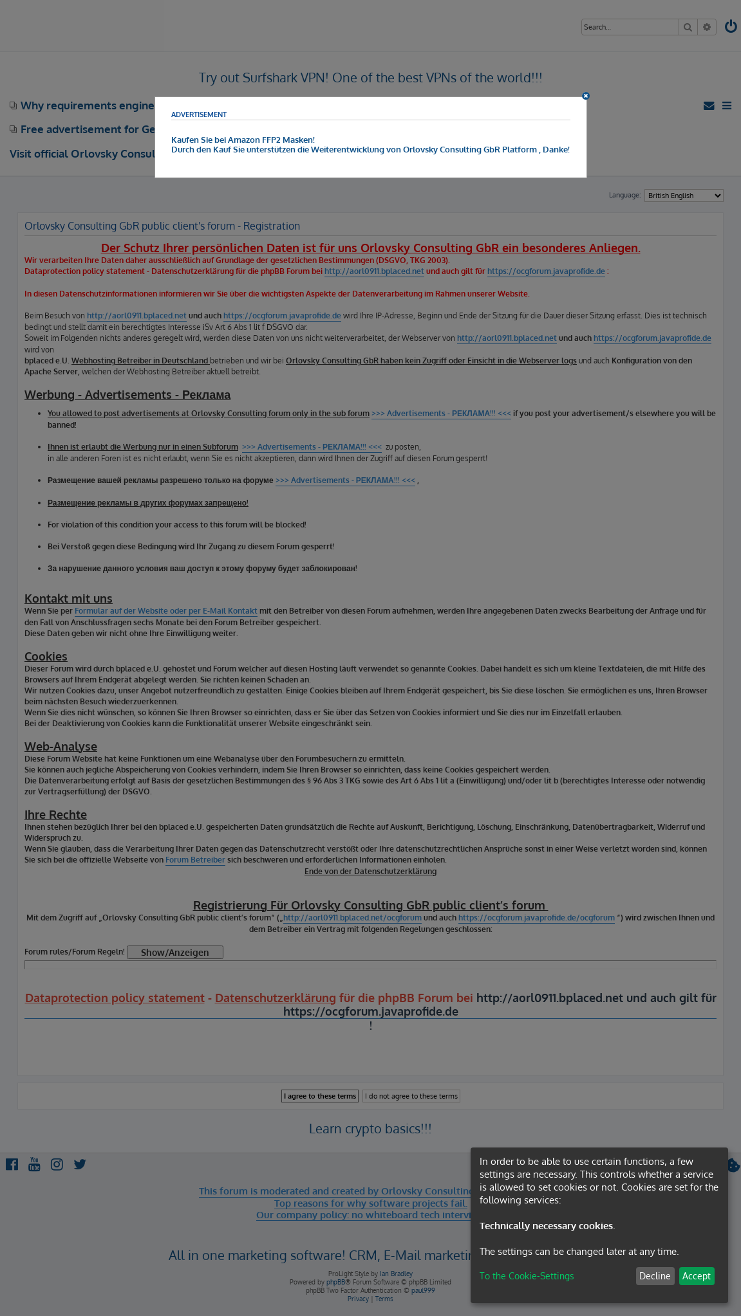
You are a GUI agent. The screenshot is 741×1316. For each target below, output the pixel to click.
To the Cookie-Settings (527, 1275)
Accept (696, 1275)
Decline (655, 1275)
